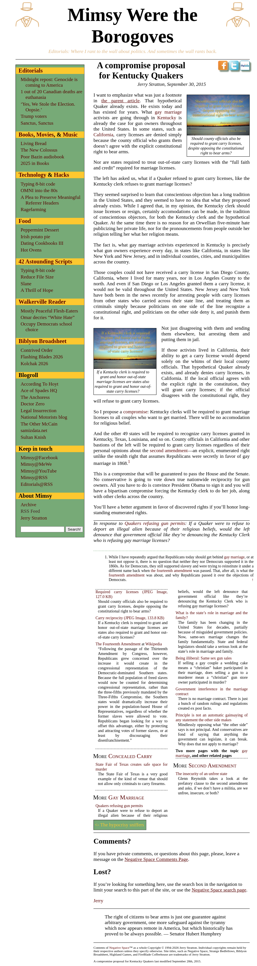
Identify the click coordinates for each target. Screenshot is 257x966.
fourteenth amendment (127, 575)
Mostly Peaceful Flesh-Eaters (49, 311)
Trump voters (34, 116)
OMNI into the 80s (39, 190)
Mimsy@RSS (34, 477)
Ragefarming (33, 209)
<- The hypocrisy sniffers (119, 824)
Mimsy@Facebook (39, 457)
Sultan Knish (33, 437)
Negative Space (119, 947)
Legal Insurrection (38, 410)
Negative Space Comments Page (156, 859)
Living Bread (34, 143)
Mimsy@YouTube (39, 471)
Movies (45, 134)
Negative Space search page (219, 890)
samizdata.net (34, 430)
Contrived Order (37, 350)
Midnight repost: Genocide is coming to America (49, 82)
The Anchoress (35, 397)
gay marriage (168, 112)
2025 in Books (35, 163)
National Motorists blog (44, 417)
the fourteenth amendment (171, 571)
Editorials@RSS (37, 484)
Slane (26, 283)
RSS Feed (30, 511)
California (103, 134)
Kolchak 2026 (34, 363)
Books (26, 134)
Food (25, 221)
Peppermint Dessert (40, 230)
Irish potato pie (35, 236)
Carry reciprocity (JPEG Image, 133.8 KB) (129, 618)
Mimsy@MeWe (36, 464)
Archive (28, 504)
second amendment (169, 450)
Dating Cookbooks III (42, 243)
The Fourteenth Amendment (118, 644)
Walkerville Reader (42, 302)
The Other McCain (39, 424)
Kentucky (166, 117)
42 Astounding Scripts (45, 261)
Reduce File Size (37, 277)
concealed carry (130, 756)
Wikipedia (153, 644)
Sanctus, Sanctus (37, 123)
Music (70, 134)
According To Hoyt (39, 384)
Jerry (98, 900)
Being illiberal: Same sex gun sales (204, 658)
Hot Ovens (31, 250)
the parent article (120, 100)
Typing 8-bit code (38, 184)
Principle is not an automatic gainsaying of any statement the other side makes (212, 717)
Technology (32, 175)
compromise (135, 411)
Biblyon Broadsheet (43, 341)
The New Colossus (39, 150)
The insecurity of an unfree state (201, 773)
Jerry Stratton (34, 518)
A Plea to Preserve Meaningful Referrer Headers (50, 200)
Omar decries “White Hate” (48, 317)
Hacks (61, 175)
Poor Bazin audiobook (42, 156)
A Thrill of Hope (37, 290)
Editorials (58, 51)
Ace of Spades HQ (39, 390)
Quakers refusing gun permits (155, 523)
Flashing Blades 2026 (42, 356)
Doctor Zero (33, 404)
